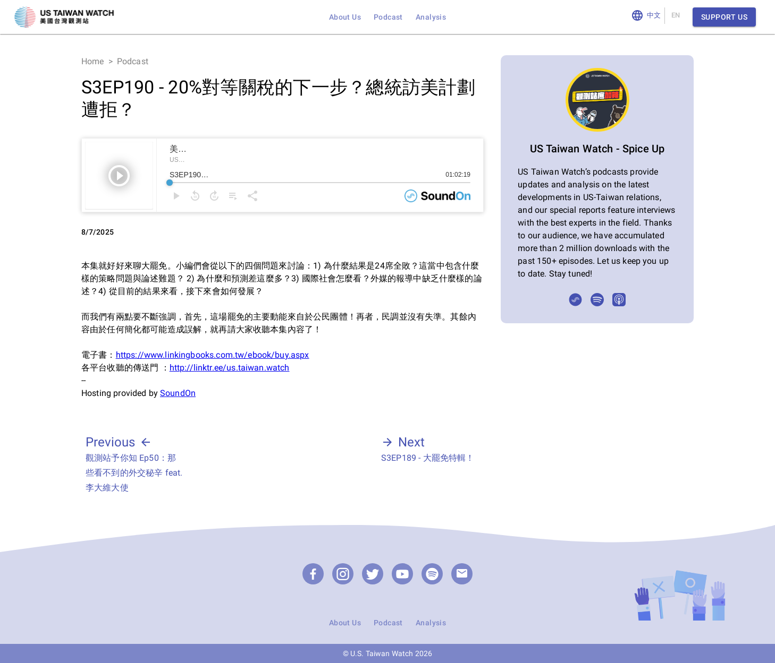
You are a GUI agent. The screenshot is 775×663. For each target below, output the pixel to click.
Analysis (431, 17)
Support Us (724, 17)
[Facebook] (313, 574)
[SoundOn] (575, 300)
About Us (345, 17)
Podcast (388, 17)
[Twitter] (373, 574)
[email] (462, 574)
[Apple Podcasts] (619, 300)
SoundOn (178, 393)
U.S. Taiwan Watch (382, 653)
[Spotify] (597, 300)
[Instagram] (343, 574)
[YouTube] (402, 574)
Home (92, 61)
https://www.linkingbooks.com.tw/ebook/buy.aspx (212, 355)
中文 (654, 15)
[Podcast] (432, 574)
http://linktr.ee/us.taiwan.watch (230, 368)
